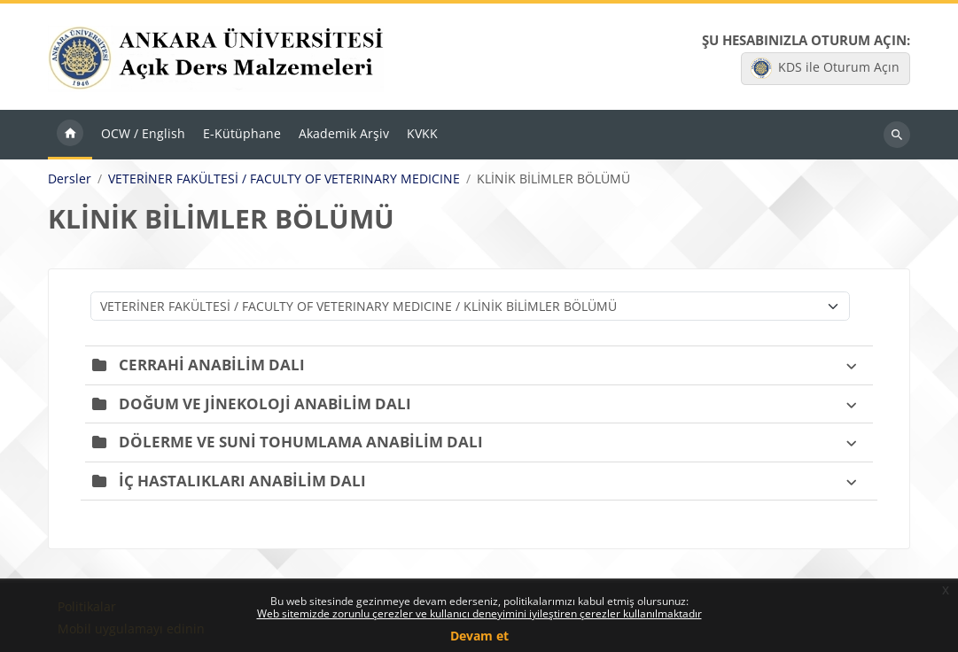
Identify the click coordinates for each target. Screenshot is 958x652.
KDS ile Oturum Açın (825, 68)
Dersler (69, 179)
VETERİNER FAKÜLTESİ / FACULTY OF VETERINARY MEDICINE (284, 179)
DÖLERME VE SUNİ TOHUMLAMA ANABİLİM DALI (301, 441)
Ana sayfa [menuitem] (70, 134)
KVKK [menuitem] (422, 133)
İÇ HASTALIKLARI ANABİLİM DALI (242, 480)
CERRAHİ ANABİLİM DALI (212, 364)
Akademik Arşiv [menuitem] (344, 133)
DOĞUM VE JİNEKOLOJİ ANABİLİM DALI (265, 403)
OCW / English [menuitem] (143, 133)
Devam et (479, 635)
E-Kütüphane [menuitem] (242, 133)
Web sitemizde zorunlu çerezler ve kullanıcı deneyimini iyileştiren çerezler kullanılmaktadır (479, 613)
